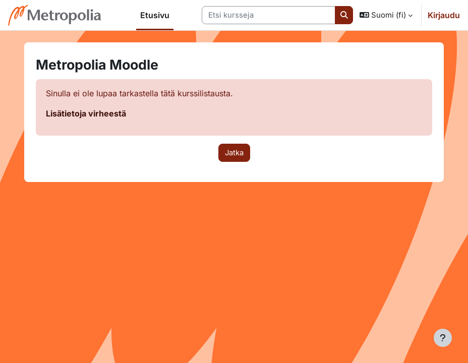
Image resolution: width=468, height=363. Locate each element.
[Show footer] (443, 338)
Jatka (234, 152)
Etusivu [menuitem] (154, 15)
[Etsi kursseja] (268, 15)
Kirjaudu (444, 15)
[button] (386, 15)
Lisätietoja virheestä (86, 113)
